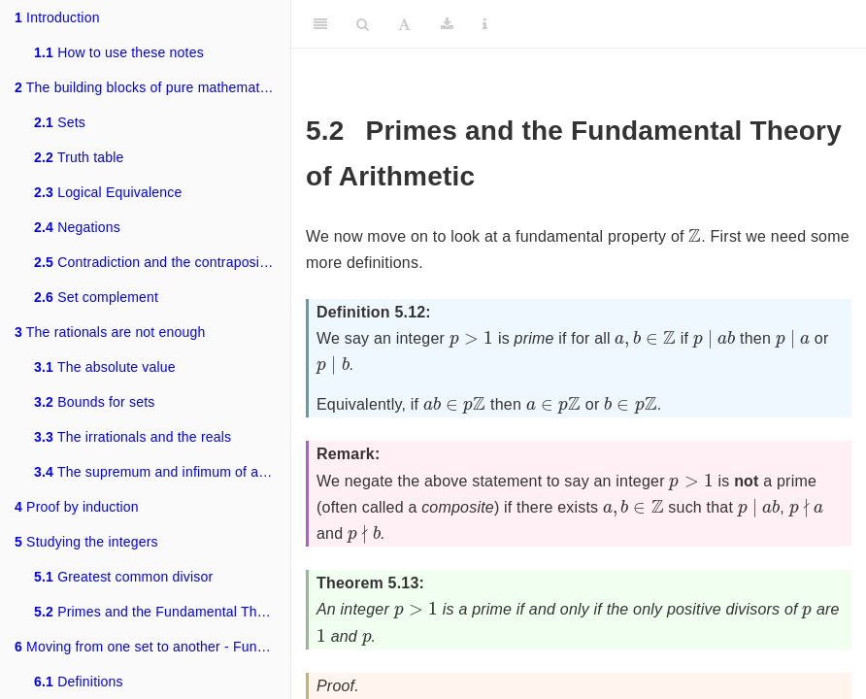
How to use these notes (119, 52)
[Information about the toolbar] (485, 24)
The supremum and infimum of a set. (159, 472)
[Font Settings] (404, 24)
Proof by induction (77, 507)
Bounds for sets (94, 402)
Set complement (96, 297)
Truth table (79, 157)
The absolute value (105, 367)
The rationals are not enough (110, 332)
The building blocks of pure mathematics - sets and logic (152, 87)
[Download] (447, 24)
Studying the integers (86, 541)
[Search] (362, 24)
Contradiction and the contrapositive (158, 262)
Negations (77, 227)
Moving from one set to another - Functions (152, 646)
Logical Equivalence (108, 192)
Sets (59, 122)
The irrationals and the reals (132, 437)
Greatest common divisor (123, 576)
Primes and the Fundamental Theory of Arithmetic (162, 611)
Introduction (57, 17)
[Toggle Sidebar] (320, 24)
